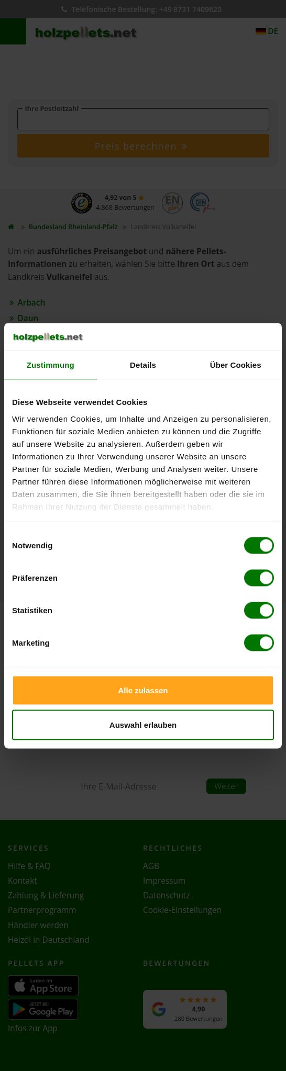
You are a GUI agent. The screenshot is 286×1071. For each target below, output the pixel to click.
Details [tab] (143, 364)
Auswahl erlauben (143, 724)
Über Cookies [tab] (235, 364)
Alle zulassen (143, 690)
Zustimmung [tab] (50, 364)
